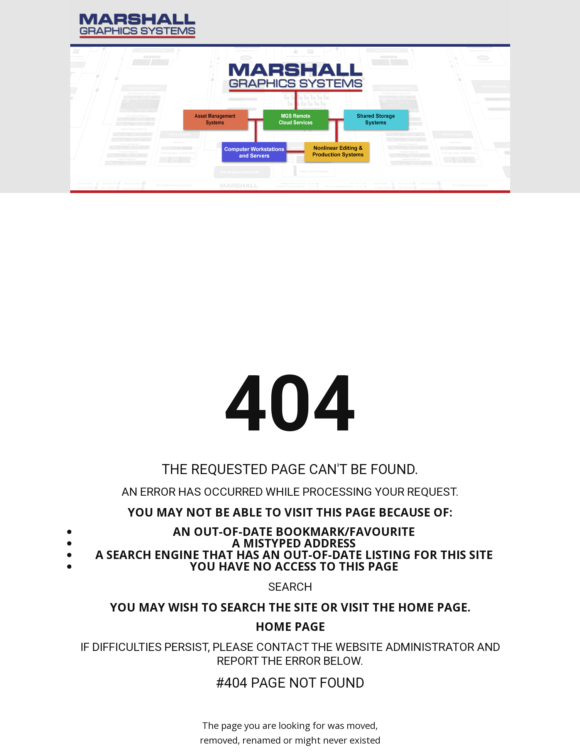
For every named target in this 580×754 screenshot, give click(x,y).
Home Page (290, 626)
